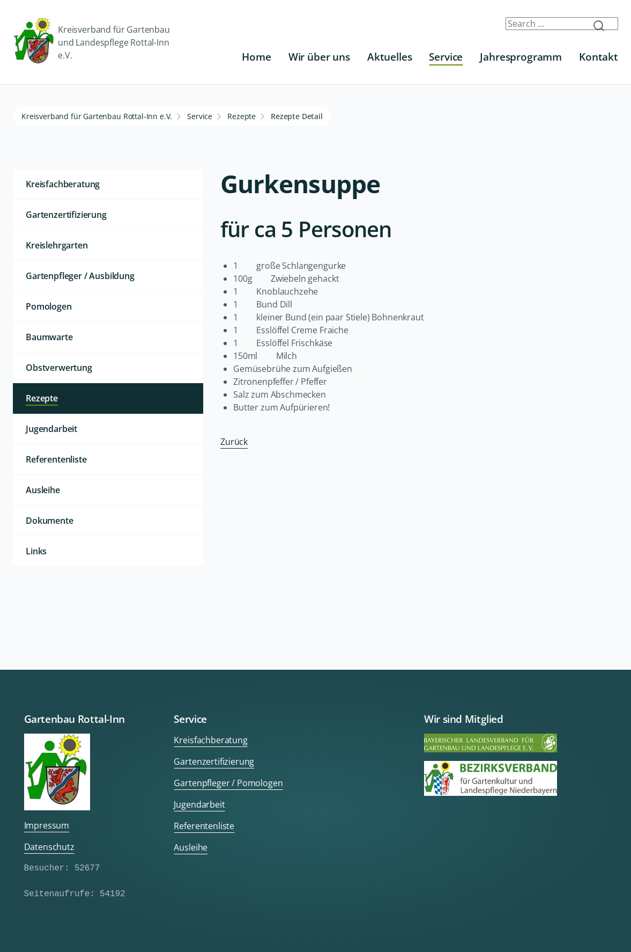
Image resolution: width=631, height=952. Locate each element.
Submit (603, 25)
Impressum (47, 825)
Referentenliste (56, 459)
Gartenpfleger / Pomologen (228, 783)
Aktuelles (389, 56)
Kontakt (598, 56)
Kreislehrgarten (57, 245)
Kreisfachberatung (63, 184)
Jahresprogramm (521, 56)
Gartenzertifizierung (66, 215)
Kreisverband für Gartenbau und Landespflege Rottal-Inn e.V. (91, 42)
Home (256, 56)
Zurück (234, 442)
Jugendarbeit (51, 429)
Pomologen (49, 306)
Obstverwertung (59, 368)
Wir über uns (319, 56)
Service (446, 56)
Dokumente (49, 520)
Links (36, 551)
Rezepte (241, 116)
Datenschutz (49, 847)
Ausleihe (43, 490)
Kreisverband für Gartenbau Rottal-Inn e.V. (96, 116)
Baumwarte (49, 337)
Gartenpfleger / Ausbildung (80, 276)
